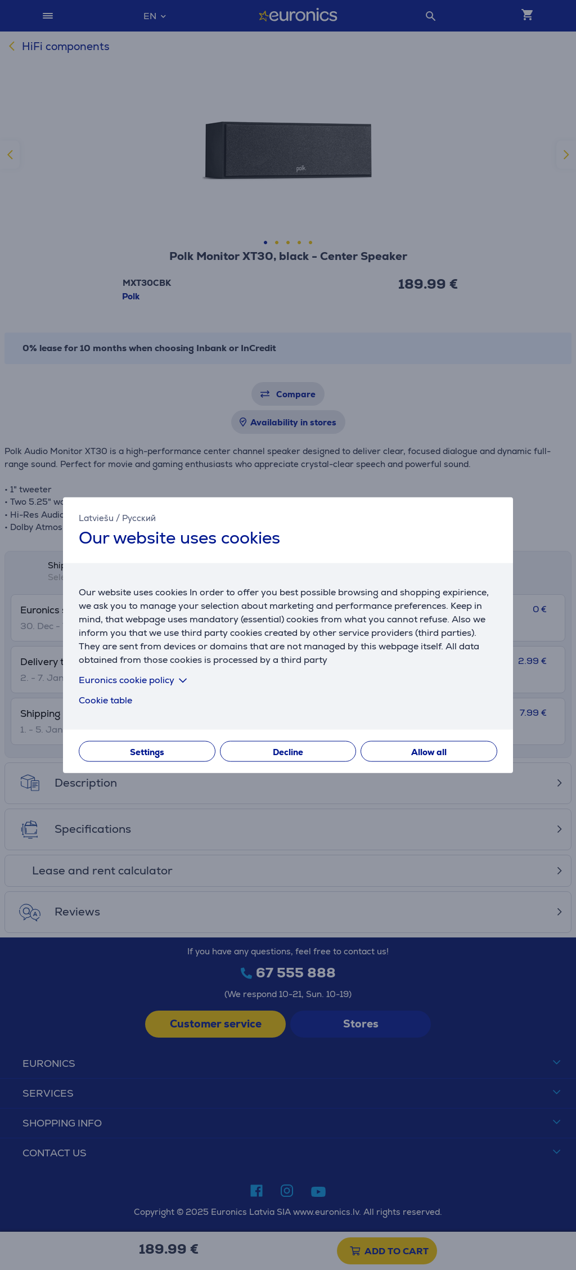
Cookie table (105, 700)
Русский (139, 517)
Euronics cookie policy (135, 680)
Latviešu (96, 517)
